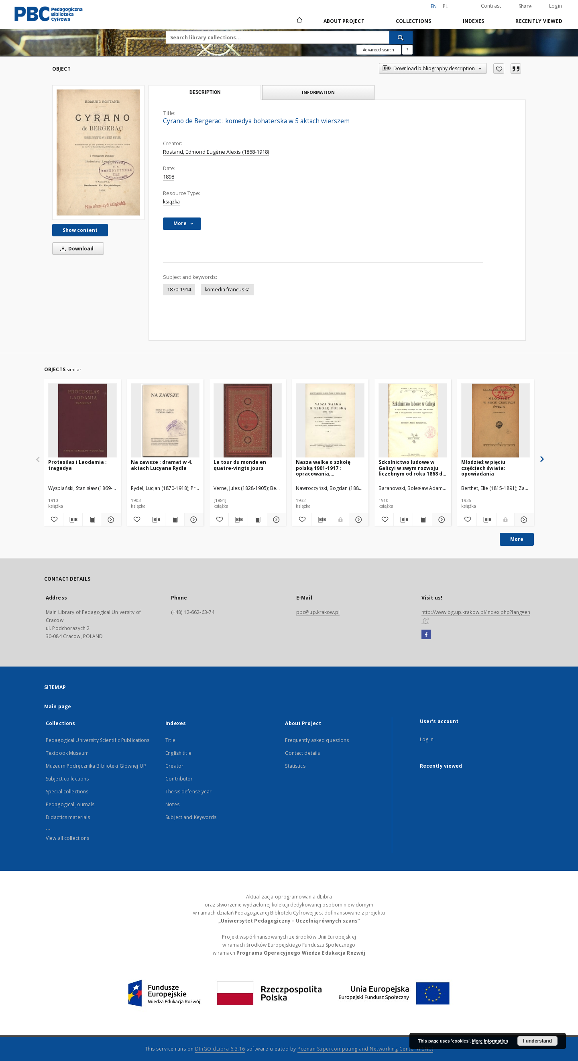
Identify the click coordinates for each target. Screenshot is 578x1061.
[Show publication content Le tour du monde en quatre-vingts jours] (257, 519)
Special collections (67, 791)
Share (525, 6)
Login (555, 5)
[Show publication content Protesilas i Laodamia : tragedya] (92, 519)
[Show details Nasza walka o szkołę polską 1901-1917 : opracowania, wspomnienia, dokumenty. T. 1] (357, 519)
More (516, 539)
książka (171, 201)
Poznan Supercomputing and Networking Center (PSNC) (365, 1048)
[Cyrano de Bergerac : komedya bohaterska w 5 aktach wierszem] (98, 152)
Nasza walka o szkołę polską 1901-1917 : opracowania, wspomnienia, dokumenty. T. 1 (329, 468)
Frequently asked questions (317, 740)
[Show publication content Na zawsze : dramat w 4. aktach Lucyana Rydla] (174, 519)
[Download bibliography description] (72, 519)
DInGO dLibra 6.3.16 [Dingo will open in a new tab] (220, 1048)
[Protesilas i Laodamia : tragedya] (82, 421)
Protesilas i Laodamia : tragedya (77, 465)
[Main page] (299, 21)
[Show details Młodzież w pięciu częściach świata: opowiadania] (523, 519)
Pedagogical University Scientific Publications (98, 740)
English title (178, 753)
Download (75, 248)
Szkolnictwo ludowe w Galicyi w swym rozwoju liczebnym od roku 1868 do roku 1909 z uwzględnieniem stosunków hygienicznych (412, 468)
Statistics (295, 765)
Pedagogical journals (70, 804)
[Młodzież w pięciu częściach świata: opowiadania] (495, 421)
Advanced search (378, 50)
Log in (427, 739)
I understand (537, 1041)
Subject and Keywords (190, 817)
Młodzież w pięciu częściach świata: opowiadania (483, 468)
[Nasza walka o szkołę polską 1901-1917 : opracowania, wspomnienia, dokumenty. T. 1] (330, 421)
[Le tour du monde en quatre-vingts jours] (248, 421)
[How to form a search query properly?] (407, 50)
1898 (168, 176)
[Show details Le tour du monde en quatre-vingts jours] (275, 519)
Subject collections (67, 778)
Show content (80, 230)
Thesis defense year (188, 791)
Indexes (473, 21)
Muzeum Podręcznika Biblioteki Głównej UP (96, 765)
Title (170, 740)
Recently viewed (538, 21)
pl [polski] (445, 6)
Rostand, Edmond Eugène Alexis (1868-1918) (216, 151)
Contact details (302, 753)
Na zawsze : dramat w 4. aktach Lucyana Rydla (161, 465)
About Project (344, 21)
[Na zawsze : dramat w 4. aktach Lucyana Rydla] (165, 421)
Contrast (491, 5)
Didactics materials (68, 817)
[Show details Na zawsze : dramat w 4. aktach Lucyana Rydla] (192, 519)
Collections (413, 21)
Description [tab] (204, 92)
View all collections (67, 838)
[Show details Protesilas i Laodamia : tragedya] (110, 519)
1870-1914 (179, 289)
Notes (172, 804)
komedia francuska (227, 289)
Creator (174, 765)
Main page (57, 706)
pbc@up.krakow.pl (318, 612)
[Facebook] (426, 634)
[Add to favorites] (498, 68)
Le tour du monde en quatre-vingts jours (240, 465)
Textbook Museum (67, 753)
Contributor (179, 778)
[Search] (401, 37)
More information (490, 1041)
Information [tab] (318, 92)
